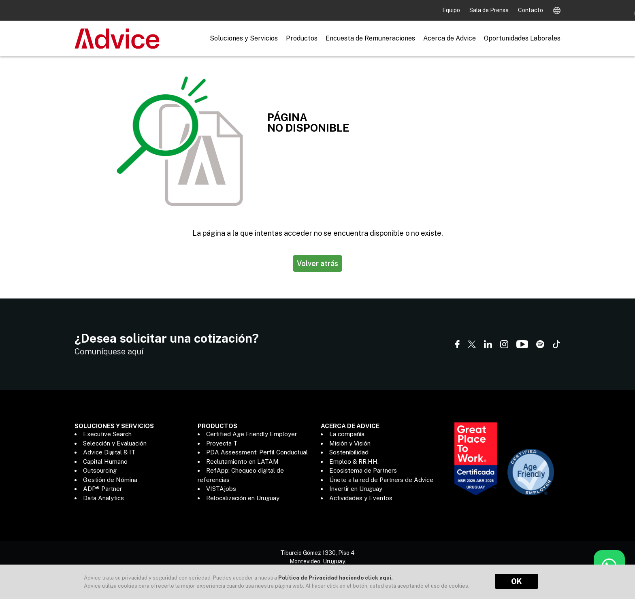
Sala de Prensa (489, 10)
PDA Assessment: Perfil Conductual (257, 452)
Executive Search (107, 434)
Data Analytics (103, 498)
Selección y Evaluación (115, 443)
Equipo (451, 10)
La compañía (346, 434)
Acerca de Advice (449, 38)
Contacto (530, 10)
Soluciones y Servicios (244, 38)
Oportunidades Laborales (522, 38)
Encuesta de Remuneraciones (370, 38)
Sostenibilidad (349, 452)
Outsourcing (100, 470)
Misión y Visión (350, 443)
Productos (302, 38)
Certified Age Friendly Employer (251, 434)
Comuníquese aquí (109, 351)
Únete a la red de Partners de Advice (381, 479)
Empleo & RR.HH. (354, 461)
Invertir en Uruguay (355, 488)
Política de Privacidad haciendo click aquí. (335, 578)
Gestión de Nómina (110, 479)
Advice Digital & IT (109, 452)
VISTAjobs (221, 488)
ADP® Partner (102, 488)
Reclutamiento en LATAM (242, 461)
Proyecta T (221, 443)
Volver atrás (317, 263)
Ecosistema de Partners (363, 470)
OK (516, 581)
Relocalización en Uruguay (242, 498)
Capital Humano (105, 461)
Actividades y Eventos (360, 498)
